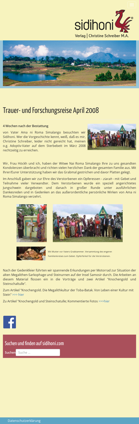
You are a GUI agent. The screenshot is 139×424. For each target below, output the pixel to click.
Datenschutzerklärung (24, 421)
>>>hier (104, 301)
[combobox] (38, 352)
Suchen (10, 352)
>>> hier (18, 294)
